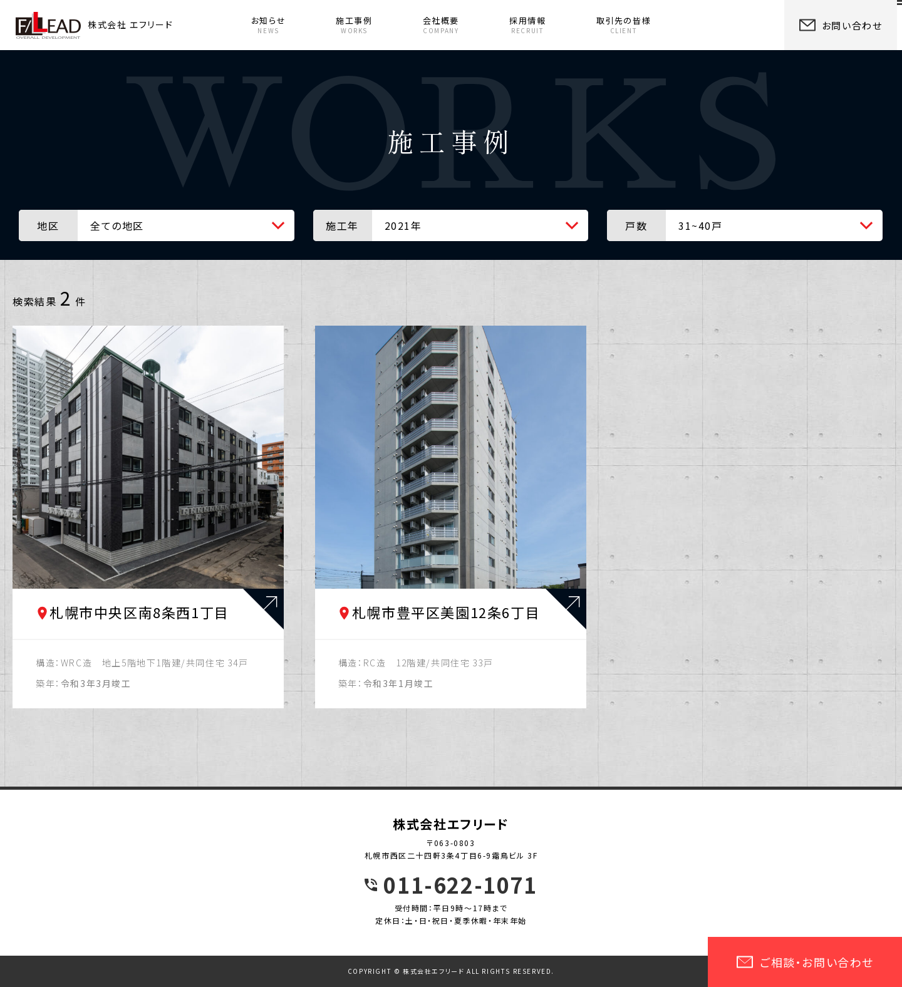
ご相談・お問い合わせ (805, 962)
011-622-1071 (460, 885)
